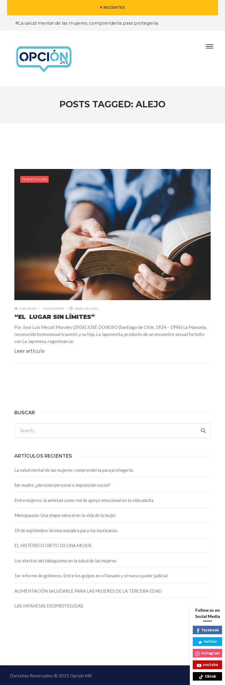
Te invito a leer (34, 179)
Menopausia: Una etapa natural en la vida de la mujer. (65, 515)
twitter (207, 642)
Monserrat (53, 308)
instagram (207, 653)
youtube (207, 665)
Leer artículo (29, 351)
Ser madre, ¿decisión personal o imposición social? (62, 485)
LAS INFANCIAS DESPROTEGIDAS (48, 605)
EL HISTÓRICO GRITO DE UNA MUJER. (53, 545)
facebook (207, 630)
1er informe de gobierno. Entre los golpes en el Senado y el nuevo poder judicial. (91, 575)
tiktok (207, 676)
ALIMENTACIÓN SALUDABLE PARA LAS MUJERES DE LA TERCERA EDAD (88, 590)
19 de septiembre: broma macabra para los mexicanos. (66, 530)
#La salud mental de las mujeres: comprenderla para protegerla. (87, 23)
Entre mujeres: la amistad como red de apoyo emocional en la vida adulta (84, 500)
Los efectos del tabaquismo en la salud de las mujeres (65, 560)
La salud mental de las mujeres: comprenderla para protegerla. (74, 470)
